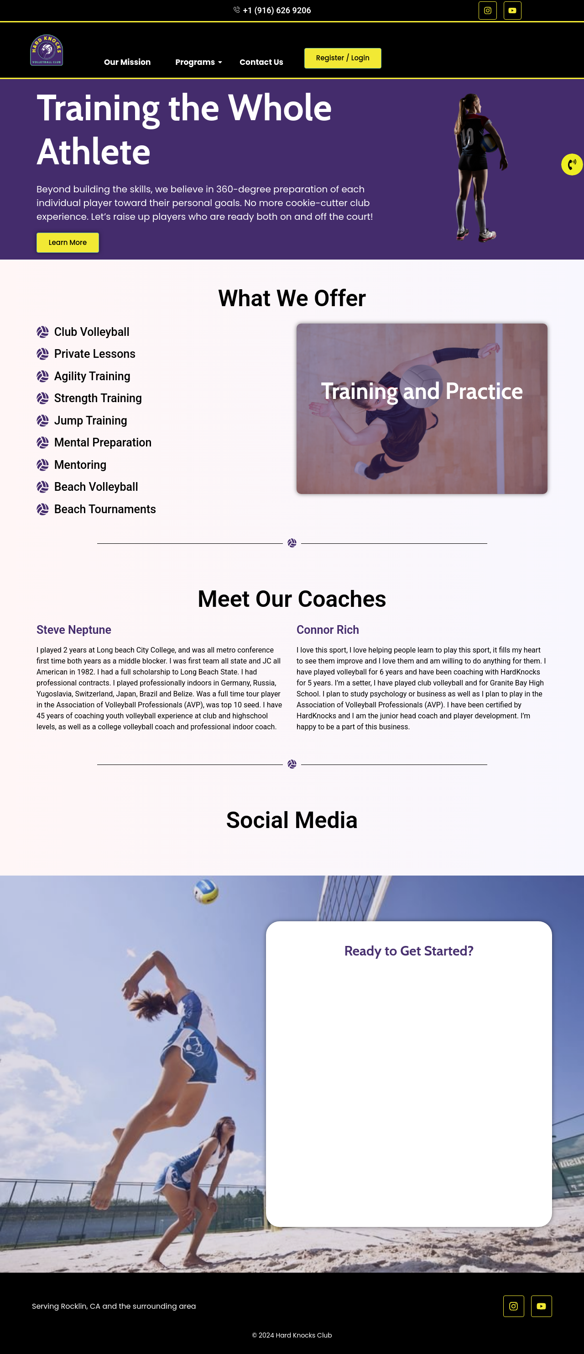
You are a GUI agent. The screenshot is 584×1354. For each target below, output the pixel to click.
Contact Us (261, 62)
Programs (199, 62)
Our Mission (127, 62)
